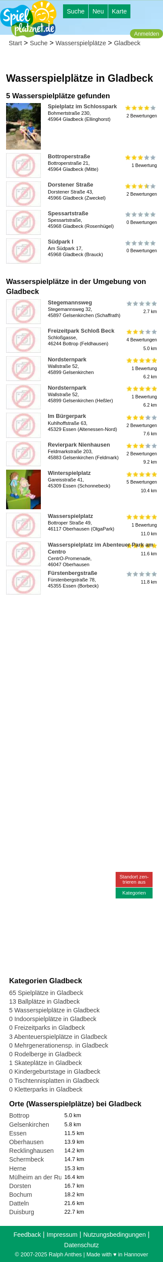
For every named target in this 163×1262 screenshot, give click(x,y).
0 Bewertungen (141, 218)
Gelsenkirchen (29, 1124)
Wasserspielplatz (70, 516)
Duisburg (21, 1212)
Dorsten (20, 1185)
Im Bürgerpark (67, 416)
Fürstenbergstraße (72, 573)
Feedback (27, 1234)
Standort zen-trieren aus (134, 879)
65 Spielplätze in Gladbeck (46, 992)
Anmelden (146, 33)
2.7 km (141, 307)
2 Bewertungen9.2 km (141, 453)
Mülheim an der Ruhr (38, 1177)
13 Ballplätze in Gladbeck (44, 1001)
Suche (76, 11)
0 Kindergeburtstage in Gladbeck (54, 1071)
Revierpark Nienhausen (79, 444)
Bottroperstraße (69, 156)
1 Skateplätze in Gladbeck (45, 1062)
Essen (18, 1133)
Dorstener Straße (70, 184)
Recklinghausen (31, 1150)
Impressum (62, 1234)
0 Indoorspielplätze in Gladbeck (52, 1018)
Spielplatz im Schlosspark (82, 106)
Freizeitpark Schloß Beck (81, 330)
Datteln (19, 1203)
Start (15, 43)
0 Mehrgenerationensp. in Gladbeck (58, 1045)
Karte (119, 11)
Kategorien (134, 892)
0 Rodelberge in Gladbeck (45, 1054)
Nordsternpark (67, 359)
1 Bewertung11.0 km (141, 525)
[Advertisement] (81, 679)
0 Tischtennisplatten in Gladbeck (54, 1080)
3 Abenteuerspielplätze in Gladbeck (58, 1036)
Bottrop (19, 1115)
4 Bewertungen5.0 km (141, 340)
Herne (17, 1168)
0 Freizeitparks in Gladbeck (47, 1027)
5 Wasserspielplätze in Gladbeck (54, 1010)
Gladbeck (127, 43)
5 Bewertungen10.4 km (141, 482)
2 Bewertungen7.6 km (141, 425)
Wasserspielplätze (81, 43)
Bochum (20, 1194)
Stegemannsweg (70, 302)
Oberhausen (26, 1141)
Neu (98, 11)
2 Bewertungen (141, 111)
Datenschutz (81, 1245)
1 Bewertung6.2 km (141, 368)
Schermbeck (26, 1159)
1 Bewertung (141, 161)
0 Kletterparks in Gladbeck (46, 1089)
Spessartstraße (68, 213)
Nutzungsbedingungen (114, 1234)
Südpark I (60, 241)
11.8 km (141, 577)
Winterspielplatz (69, 473)
